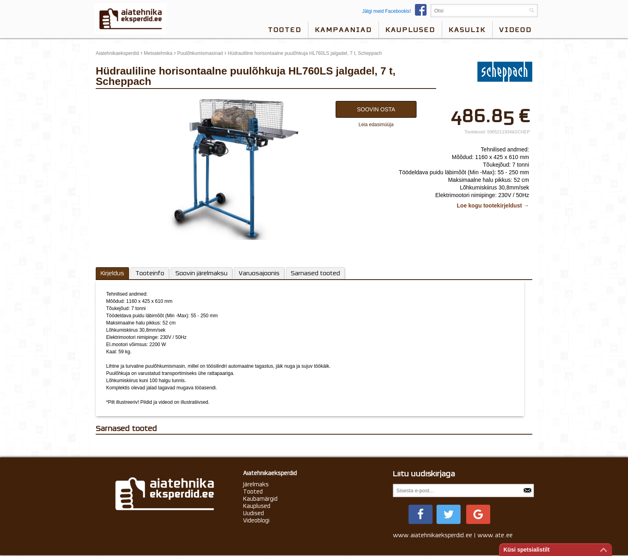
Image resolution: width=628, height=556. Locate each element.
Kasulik (467, 30)
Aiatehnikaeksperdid (117, 53)
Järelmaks (256, 484)
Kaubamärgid (260, 499)
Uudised (253, 513)
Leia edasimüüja (375, 124)
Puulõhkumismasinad (200, 53)
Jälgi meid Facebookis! (396, 11)
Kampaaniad (343, 30)
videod (515, 30)
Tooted (285, 30)
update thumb (112, 99)
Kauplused (410, 30)
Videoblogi (256, 520)
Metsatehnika (158, 53)
